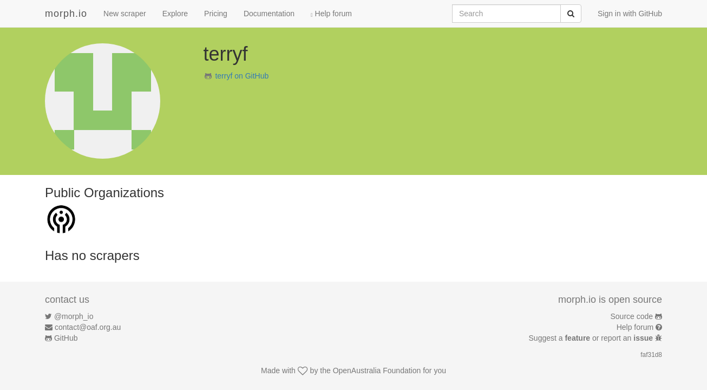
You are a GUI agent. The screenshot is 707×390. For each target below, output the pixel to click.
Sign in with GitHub (630, 13)
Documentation (269, 13)
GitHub (66, 338)
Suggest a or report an (592, 338)
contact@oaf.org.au (88, 327)
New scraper (124, 13)
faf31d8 (651, 355)
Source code (632, 316)
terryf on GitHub (242, 76)
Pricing (215, 13)
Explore (175, 13)
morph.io (66, 13)
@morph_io (74, 316)
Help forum (331, 13)
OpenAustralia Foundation (377, 370)
